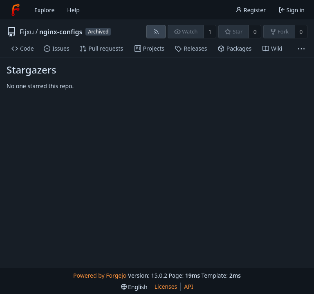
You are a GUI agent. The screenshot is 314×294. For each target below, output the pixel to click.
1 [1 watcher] (210, 32)
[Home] (15, 9)
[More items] (301, 49)
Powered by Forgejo (99, 275)
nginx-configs (61, 32)
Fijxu (27, 32)
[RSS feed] (156, 31)
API (188, 286)
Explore (44, 10)
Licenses (166, 286)
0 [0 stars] (255, 32)
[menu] (134, 287)
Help (73, 10)
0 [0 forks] (301, 32)
